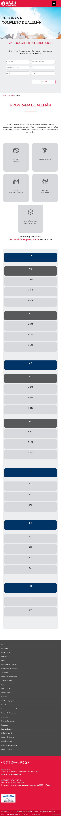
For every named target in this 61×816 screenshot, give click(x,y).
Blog (3, 660)
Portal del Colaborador (9, 676)
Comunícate (5, 656)
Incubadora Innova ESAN (9, 668)
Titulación (4, 672)
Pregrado (4, 648)
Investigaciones (6, 741)
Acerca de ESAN (6, 680)
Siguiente (43, 81)
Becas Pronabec (6, 749)
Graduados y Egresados (9, 701)
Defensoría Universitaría (9, 745)
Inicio (3, 644)
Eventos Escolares (7, 729)
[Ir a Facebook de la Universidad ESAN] (3, 762)
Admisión (4, 717)
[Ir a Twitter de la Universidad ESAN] (8, 762)
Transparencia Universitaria (10, 709)
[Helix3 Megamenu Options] (54, 3)
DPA (2, 684)
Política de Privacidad (8, 713)
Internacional (5, 652)
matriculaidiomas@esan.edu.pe (24, 239)
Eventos (4, 697)
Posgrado (4, 725)
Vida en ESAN (5, 689)
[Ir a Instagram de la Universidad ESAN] (13, 762)
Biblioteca (4, 705)
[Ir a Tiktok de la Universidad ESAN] (27, 762)
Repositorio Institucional (9, 664)
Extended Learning (7, 721)
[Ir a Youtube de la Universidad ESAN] (17, 762)
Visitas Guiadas (6, 693)
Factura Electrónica (7, 737)
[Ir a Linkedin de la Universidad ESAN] (22, 762)
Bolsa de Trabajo (7, 733)
